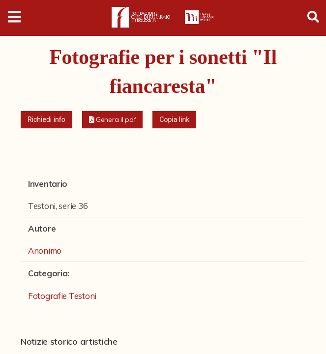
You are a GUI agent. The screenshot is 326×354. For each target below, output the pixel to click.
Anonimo (44, 250)
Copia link (174, 119)
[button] (112, 119)
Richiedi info (46, 119)
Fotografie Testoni (62, 296)
